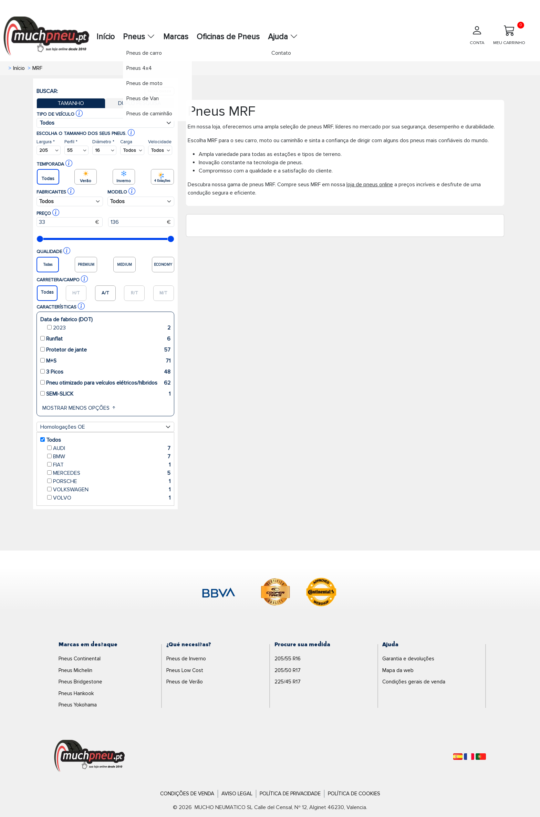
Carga (126, 142)
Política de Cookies (354, 793)
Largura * (46, 142)
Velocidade (160, 142)
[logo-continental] (321, 593)
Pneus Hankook (76, 693)
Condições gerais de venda (413, 682)
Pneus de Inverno (186, 659)
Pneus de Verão (184, 682)
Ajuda (283, 37)
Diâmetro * (103, 142)
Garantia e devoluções (408, 659)
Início (105, 37)
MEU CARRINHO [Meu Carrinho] (509, 33)
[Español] (458, 756)
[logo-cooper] (275, 593)
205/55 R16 (287, 659)
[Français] (469, 756)
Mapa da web (398, 670)
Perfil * (70, 142)
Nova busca (159, 91)
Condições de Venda (187, 793)
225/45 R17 (287, 682)
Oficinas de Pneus (228, 37)
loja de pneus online (369, 184)
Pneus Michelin (75, 670)
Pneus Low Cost (184, 670)
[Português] (481, 756)
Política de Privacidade (290, 793)
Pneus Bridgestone (80, 682)
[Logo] (89, 756)
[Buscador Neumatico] (49, 150)
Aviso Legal (236, 793)
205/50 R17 (287, 670)
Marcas (175, 37)
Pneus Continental (80, 659)
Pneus (139, 37)
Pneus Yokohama (78, 705)
